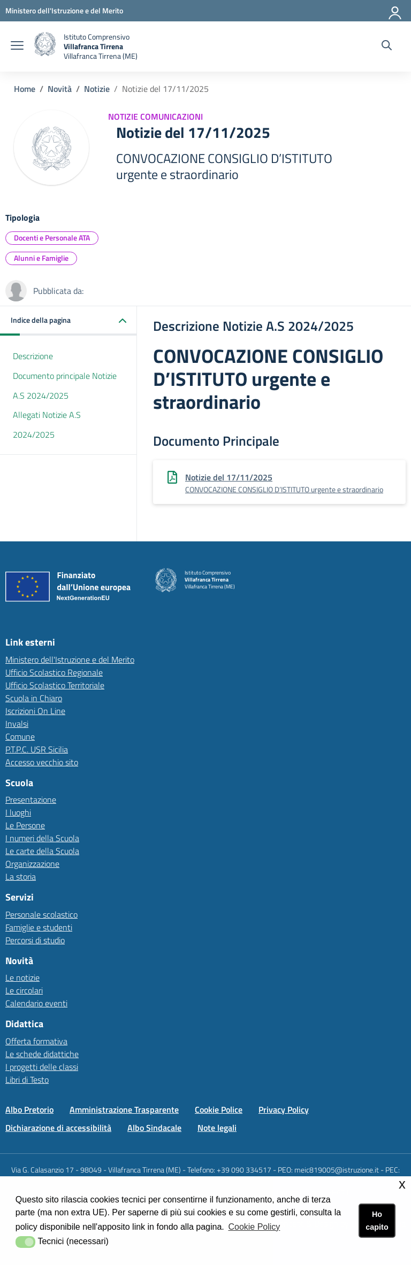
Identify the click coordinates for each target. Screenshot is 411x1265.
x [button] (402, 1184)
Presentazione (30, 799)
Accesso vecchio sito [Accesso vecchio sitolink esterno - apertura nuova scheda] (41, 762)
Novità (60, 88)
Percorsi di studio (35, 940)
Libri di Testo (27, 1079)
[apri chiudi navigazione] (17, 46)
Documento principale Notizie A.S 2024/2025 (65, 385)
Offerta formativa (36, 1041)
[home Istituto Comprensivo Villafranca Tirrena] (86, 46)
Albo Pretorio (29, 1109)
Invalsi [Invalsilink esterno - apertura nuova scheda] (16, 723)
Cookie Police (218, 1109)
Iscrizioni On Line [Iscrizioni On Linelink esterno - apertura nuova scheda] (35, 710)
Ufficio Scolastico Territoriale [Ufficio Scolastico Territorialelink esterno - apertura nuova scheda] (54, 685)
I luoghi (18, 812)
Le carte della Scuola (42, 850)
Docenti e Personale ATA (52, 237)
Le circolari (24, 990)
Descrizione (33, 356)
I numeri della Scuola (42, 838)
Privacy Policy (283, 1109)
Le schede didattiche (42, 1053)
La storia (20, 876)
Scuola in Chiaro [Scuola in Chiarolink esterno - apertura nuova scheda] (33, 698)
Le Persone (25, 825)
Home (24, 88)
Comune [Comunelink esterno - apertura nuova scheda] (20, 736)
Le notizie (22, 977)
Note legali (217, 1127)
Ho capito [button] (377, 1220)
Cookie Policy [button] (254, 1226)
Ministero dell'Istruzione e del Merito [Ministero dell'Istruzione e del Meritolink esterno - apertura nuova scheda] (69, 659)
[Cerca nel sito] (386, 46)
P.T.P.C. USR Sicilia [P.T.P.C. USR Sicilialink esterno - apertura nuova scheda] (36, 749)
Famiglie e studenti (38, 927)
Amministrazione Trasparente (124, 1109)
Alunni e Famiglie (41, 257)
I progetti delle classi (41, 1066)
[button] (68, 321)
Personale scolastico (41, 914)
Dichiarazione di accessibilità (58, 1127)
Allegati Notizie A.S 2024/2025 (47, 424)
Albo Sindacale (154, 1127)
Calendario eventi (36, 1003)
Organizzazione (32, 863)
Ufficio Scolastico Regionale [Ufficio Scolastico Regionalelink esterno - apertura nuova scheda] (54, 672)
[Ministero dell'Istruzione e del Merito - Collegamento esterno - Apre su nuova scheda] (64, 10)
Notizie (97, 88)
